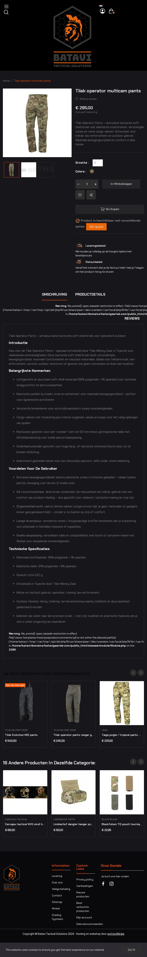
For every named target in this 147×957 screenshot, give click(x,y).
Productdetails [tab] (90, 294)
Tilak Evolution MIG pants (21, 735)
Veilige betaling (61, 889)
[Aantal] (87, 184)
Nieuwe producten (82, 894)
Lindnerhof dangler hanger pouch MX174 (73, 824)
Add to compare (91, 195)
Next (141, 672)
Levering (57, 876)
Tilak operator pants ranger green (73, 735)
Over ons (57, 882)
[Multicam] (93, 171)
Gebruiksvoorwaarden (85, 924)
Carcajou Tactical (16, 819)
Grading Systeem (57, 917)
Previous (133, 672)
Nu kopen (109, 209)
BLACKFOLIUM (109, 819)
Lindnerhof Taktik (64, 819)
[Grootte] (97, 163)
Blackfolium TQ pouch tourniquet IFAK (122, 824)
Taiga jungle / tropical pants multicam (122, 735)
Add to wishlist (80, 195)
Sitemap (57, 902)
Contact (57, 895)
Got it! (131, 949)
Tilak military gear (16, 730)
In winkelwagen (121, 184)
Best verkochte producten (82, 907)
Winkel (56, 908)
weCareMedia (115, 933)
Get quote (96, 227)
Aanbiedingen (84, 886)
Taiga (105, 730)
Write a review (88, 99)
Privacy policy (84, 879)
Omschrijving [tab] (54, 294)
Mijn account (84, 917)
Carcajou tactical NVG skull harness (25, 824)
